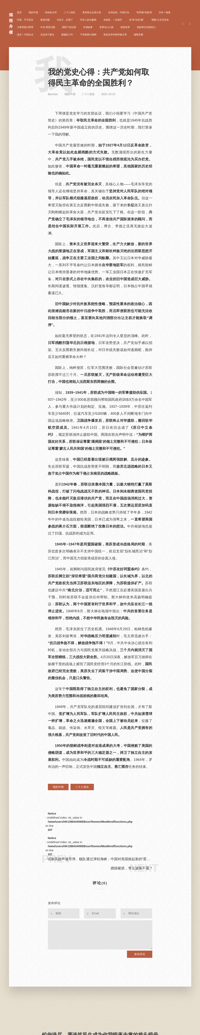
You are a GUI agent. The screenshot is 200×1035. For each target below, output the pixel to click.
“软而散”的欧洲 (144, 12)
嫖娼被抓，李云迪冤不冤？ (132, 868)
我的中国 (33, 12)
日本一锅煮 (164, 12)
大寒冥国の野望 (25, 27)
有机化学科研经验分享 (115, 34)
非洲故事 (88, 27)
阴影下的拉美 (69, 27)
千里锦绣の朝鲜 (88, 34)
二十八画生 (69, 12)
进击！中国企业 (25, 34)
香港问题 (45, 19)
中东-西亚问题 (47, 27)
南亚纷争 (125, 27)
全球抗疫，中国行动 (118, 12)
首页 (19, 12)
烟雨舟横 (138, 34)
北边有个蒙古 (47, 34)
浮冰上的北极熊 (88, 19)
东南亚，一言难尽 (112, 19)
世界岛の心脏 (107, 27)
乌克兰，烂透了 (65, 19)
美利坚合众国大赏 (91, 12)
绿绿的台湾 (51, 12)
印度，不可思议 (25, 19)
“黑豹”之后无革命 (160, 19)
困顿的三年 (67, 34)
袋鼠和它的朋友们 (146, 27)
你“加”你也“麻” (136, 19)
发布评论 (139, 954)
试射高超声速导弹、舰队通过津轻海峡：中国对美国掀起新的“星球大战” (99, 859)
